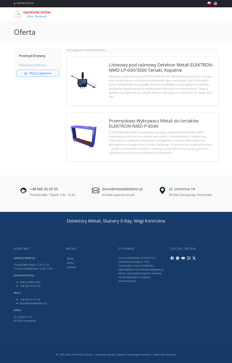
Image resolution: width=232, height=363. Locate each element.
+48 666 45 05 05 (25, 3)
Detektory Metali (84, 221)
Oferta (152, 15)
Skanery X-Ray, (118, 221)
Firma (170, 15)
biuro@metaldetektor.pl (122, 188)
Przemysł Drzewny (32, 56)
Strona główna (74, 50)
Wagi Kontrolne (149, 221)
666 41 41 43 (32, 299)
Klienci (187, 15)
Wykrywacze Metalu (33, 65)
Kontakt (207, 15)
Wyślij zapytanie (37, 73)
